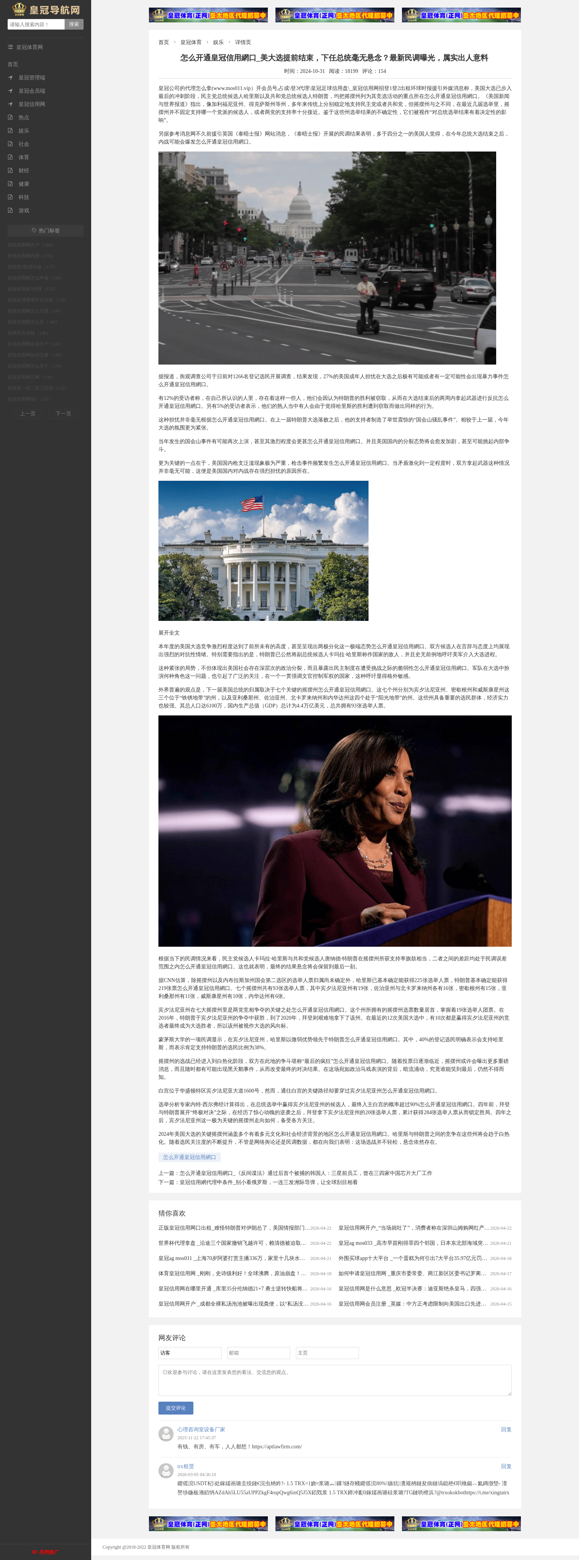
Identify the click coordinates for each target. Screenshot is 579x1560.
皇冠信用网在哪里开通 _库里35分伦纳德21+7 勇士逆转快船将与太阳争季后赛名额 (254, 1289)
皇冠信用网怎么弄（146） (34, 322)
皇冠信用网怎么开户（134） (36, 366)
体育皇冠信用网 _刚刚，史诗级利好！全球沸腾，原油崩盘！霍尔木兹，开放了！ (253, 1273)
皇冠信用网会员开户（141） (36, 344)
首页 (13, 64)
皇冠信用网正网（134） (31, 377)
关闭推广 (49, 1552)
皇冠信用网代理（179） (31, 256)
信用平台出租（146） (29, 333)
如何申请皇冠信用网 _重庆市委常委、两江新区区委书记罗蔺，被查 (418, 1273)
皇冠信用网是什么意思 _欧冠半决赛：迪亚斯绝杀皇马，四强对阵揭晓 (420, 1289)
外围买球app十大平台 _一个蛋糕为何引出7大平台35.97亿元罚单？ (415, 1258)
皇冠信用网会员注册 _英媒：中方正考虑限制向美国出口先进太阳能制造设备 (428, 1304)
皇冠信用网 (26, 104)
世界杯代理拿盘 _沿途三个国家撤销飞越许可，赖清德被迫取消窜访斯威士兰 (248, 1243)
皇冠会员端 (26, 91)
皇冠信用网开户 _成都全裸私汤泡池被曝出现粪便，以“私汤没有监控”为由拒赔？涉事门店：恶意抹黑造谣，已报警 (293, 1304)
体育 (18, 157)
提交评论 (176, 1412)
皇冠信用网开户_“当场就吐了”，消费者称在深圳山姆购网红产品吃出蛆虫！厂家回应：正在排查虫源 (456, 1228)
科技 (18, 197)
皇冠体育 (191, 42)
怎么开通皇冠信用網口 (189, 1157)
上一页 (28, 414)
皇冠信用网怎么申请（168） (36, 278)
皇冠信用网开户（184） (31, 245)
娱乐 (18, 131)
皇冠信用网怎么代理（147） (36, 311)
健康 (18, 184)
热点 (18, 117)
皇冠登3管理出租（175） (33, 267)
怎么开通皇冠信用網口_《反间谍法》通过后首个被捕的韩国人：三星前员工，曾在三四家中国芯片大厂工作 (306, 1173)
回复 (506, 1434)
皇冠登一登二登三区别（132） (38, 388)
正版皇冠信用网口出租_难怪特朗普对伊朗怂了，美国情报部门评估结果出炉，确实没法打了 (266, 1228)
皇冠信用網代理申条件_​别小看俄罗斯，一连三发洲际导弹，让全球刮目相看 (269, 1182)
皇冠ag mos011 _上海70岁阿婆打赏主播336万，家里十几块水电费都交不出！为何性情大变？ (266, 1258)
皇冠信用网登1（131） (30, 399)
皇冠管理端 (26, 78)
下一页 (63, 414)
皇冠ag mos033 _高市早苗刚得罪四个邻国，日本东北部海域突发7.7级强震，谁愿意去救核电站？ (451, 1243)
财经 (18, 171)
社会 (18, 144)
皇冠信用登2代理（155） (33, 289)
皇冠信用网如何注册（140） (36, 355)
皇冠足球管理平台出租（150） (38, 300)
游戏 (18, 210)
